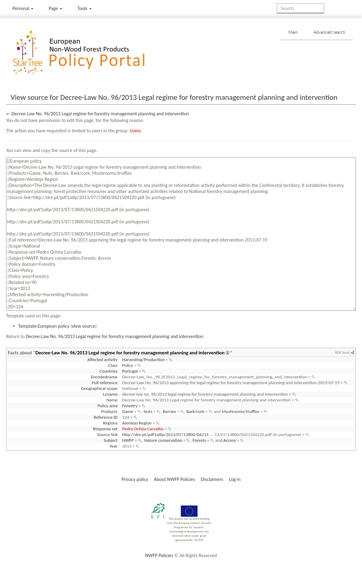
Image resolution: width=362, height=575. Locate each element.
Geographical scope (99, 388)
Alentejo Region (137, 423)
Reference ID (105, 417)
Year (113, 446)
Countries (108, 371)
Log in (234, 479)
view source (83, 326)
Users (135, 131)
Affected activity (102, 359)
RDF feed (342, 352)
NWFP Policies (159, 555)
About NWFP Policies (174, 479)
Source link (107, 434)
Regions (110, 423)
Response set (105, 428)
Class (113, 365)
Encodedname (104, 377)
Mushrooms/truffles (240, 411)
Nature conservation (163, 440)
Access (229, 440)
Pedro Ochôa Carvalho (143, 428)
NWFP (128, 440)
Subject (111, 440)
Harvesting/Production (143, 359)
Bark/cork (195, 411)
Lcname (110, 394)
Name (112, 400)
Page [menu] (55, 8)
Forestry (130, 405)
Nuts (148, 411)
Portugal (130, 371)
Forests (199, 440)
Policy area (107, 405)
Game (128, 411)
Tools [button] (84, 8)
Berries (169, 411)
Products (109, 411)
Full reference (104, 382)
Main (293, 32)
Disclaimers (212, 479)
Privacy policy (134, 479)
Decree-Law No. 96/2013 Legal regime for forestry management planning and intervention (100, 114)
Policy (127, 365)
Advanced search (329, 32)
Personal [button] (22, 8)
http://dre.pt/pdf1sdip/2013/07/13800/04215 (165, 434)
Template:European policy (43, 326)
